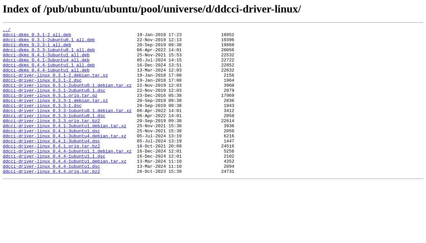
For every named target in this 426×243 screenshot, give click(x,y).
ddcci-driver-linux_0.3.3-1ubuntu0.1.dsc (54, 134)
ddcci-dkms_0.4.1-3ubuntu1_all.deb (46, 61)
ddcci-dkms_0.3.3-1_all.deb (37, 49)
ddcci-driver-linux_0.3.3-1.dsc (42, 121)
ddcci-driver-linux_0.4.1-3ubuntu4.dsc (51, 164)
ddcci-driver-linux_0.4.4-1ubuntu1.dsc (51, 194)
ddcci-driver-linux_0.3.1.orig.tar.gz (50, 109)
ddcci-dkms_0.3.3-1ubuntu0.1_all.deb (49, 55)
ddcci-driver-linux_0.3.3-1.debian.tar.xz (55, 115)
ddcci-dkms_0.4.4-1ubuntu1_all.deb (46, 79)
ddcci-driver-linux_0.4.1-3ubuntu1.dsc (51, 152)
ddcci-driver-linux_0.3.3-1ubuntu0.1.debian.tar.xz (67, 128)
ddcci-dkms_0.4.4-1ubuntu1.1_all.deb (49, 73)
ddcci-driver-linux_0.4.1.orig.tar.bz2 (51, 170)
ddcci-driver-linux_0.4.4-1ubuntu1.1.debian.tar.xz (67, 176)
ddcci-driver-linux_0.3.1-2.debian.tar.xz (55, 85)
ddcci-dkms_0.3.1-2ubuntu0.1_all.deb (49, 42)
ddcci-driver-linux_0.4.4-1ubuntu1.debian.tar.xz (64, 188)
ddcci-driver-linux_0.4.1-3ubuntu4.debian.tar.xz (64, 158)
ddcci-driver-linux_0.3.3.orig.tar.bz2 (51, 140)
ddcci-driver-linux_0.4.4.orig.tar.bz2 (51, 200)
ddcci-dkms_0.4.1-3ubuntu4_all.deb (46, 67)
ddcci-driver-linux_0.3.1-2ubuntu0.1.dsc (54, 103)
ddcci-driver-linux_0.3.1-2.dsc (42, 91)
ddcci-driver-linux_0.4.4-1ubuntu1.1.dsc (54, 182)
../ (6, 30)
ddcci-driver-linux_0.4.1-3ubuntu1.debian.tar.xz (64, 146)
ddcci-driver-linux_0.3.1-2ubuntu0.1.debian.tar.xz (67, 97)
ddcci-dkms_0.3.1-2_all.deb (37, 36)
